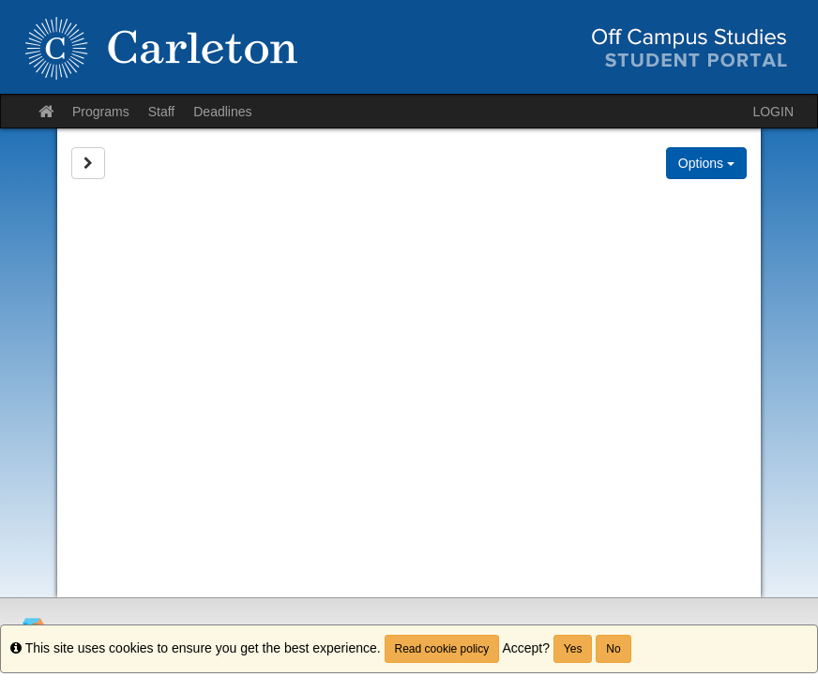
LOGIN (773, 111)
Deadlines (222, 111)
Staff (161, 111)
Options (706, 163)
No (613, 648)
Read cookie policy (442, 648)
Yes (573, 648)
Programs (100, 111)
